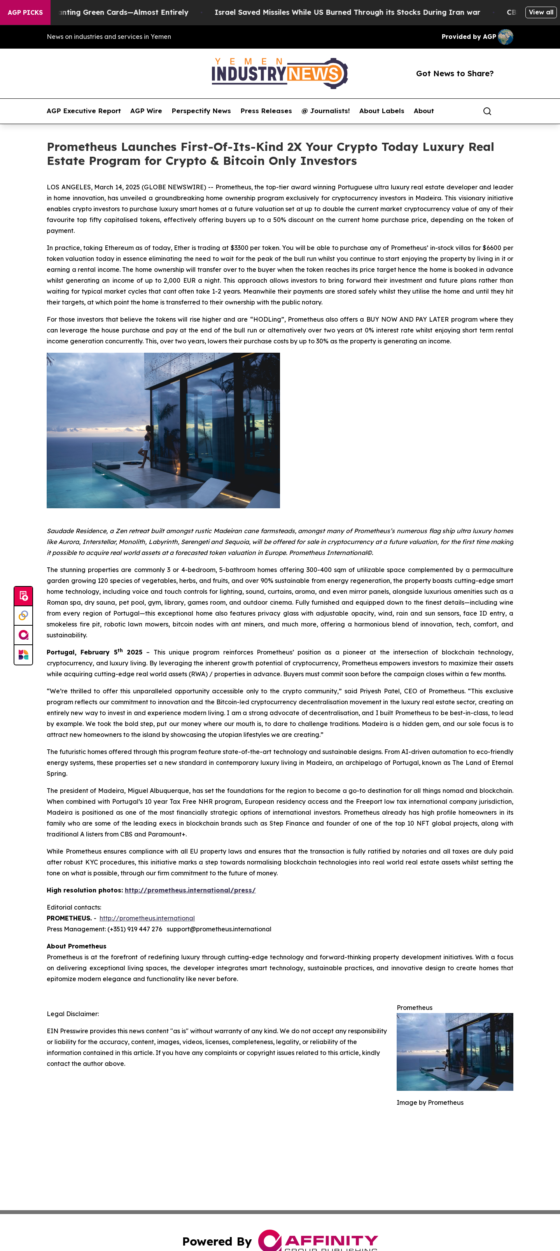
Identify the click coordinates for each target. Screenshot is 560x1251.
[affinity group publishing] (23, 635)
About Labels (381, 111)
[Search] (487, 111)
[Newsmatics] (23, 655)
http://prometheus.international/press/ (190, 890)
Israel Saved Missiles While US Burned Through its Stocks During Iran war (353, 12)
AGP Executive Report (84, 111)
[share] (507, 111)
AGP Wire (146, 111)
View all (541, 12)
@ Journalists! (325, 111)
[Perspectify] (23, 616)
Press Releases (266, 111)
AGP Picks (25, 12)
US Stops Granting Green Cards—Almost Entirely (107, 12)
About (424, 111)
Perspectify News (201, 111)
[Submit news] (23, 596)
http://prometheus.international (147, 918)
